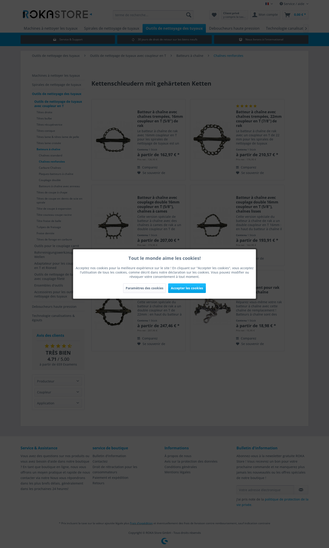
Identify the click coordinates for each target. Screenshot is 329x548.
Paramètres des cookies (144, 288)
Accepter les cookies (187, 288)
